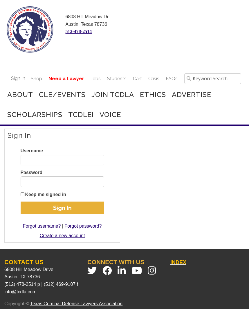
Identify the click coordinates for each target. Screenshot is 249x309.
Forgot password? (83, 226)
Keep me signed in (45, 194)
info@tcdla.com (20, 291)
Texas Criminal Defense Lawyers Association (76, 303)
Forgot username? (42, 226)
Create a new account (62, 235)
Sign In (18, 78)
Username (32, 150)
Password (32, 172)
